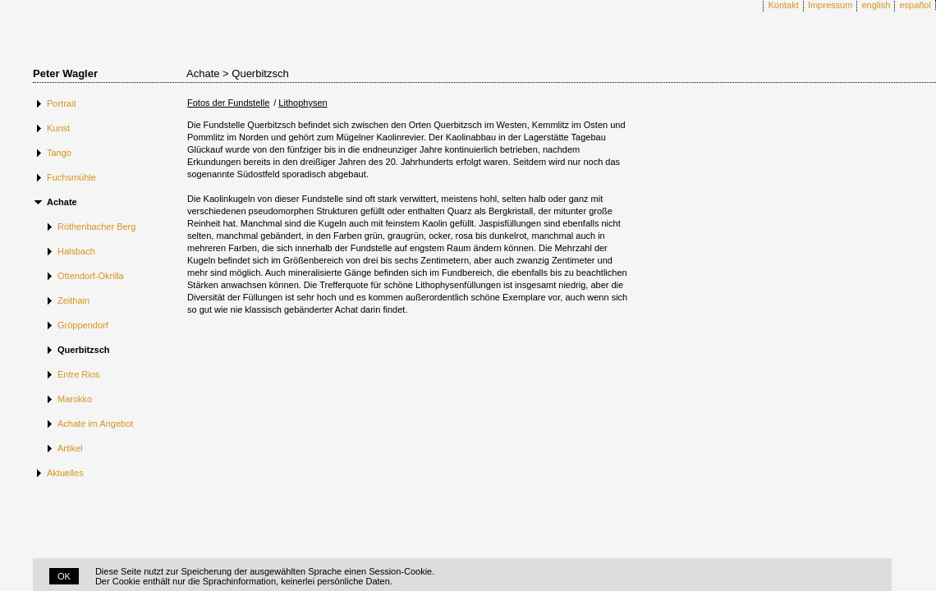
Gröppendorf (82, 325)
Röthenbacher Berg (96, 226)
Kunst (58, 128)
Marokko (74, 399)
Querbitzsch (83, 350)
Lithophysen (302, 103)
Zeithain (73, 300)
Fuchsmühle (71, 177)
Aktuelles (65, 473)
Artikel (70, 448)
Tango (59, 153)
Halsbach (76, 251)
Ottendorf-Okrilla (90, 276)
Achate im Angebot (95, 423)
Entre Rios (78, 374)
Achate (62, 202)
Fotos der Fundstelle (228, 103)
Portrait (61, 103)
